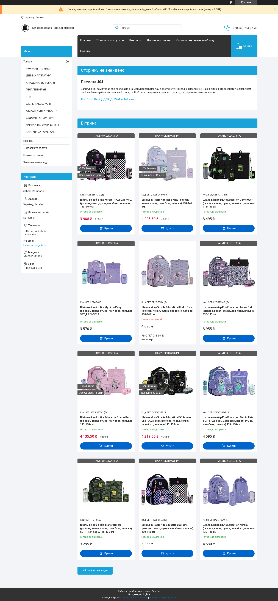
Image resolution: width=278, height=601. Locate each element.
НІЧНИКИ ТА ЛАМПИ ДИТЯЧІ (42, 124)
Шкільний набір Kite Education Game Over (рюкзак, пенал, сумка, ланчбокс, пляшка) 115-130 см (229, 203)
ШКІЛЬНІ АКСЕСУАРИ (38, 103)
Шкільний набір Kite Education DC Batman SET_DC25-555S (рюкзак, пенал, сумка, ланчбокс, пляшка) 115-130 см (166, 421)
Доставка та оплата (35, 148)
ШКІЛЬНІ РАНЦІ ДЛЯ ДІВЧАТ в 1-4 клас (108, 99)
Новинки (28, 140)
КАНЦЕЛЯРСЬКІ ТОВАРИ (40, 82)
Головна (85, 40)
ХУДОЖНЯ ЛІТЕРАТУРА (40, 117)
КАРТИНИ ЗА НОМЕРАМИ (40, 131)
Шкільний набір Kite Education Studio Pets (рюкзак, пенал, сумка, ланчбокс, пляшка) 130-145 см (167, 311)
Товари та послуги (108, 40)
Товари (27, 61)
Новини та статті (33, 155)
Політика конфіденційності (162, 597)
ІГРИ (28, 96)
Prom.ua (156, 591)
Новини (85, 51)
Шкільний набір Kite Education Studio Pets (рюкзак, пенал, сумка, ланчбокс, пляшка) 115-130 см (106, 421)
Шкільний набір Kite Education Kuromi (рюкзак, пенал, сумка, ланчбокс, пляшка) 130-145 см (167, 528)
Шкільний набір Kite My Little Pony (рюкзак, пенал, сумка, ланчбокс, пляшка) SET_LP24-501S (106, 311)
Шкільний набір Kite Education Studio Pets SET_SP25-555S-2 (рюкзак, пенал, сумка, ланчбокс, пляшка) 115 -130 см (228, 421)
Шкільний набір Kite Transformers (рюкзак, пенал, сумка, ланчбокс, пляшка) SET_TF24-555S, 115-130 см (106, 528)
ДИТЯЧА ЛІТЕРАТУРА (38, 75)
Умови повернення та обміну (195, 40)
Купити (108, 228)
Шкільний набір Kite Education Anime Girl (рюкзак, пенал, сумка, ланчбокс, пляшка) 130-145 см (229, 311)
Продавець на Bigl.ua (139, 594)
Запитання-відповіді (35, 162)
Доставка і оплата (159, 40)
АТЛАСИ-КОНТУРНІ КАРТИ (41, 110)
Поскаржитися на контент (135, 597)
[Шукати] (117, 28)
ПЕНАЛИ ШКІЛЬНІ (36, 89)
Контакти (135, 40)
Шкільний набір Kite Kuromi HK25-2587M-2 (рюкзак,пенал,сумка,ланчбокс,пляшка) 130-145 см (106, 203)
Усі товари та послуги (95, 570)
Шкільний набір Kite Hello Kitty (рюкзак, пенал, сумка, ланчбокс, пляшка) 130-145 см (166, 203)
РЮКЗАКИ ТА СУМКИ (38, 68)
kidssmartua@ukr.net (35, 245)
